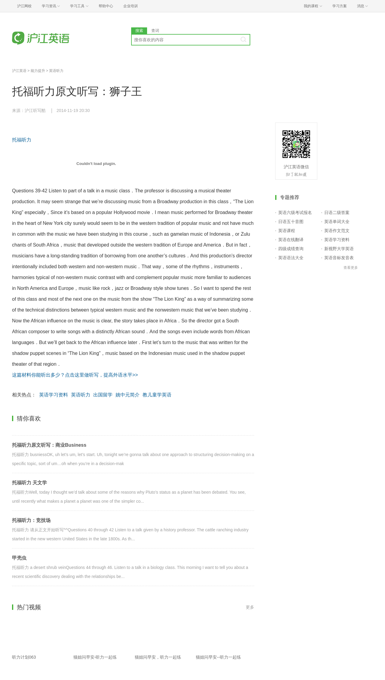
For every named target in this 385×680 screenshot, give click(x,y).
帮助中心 (106, 6)
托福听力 (21, 139)
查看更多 (350, 267)
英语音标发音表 (339, 257)
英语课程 (286, 230)
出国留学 (102, 394)
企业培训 (130, 6)
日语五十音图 (290, 221)
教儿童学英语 (157, 394)
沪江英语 (19, 71)
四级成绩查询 (290, 248)
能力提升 (38, 71)
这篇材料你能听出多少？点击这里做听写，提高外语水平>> (75, 374)
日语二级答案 (337, 212)
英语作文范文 (337, 230)
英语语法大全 (290, 257)
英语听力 (56, 71)
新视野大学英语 (339, 248)
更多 (250, 607)
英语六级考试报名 (295, 212)
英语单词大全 (337, 221)
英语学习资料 (53, 394)
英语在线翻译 (290, 239)
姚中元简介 (128, 394)
